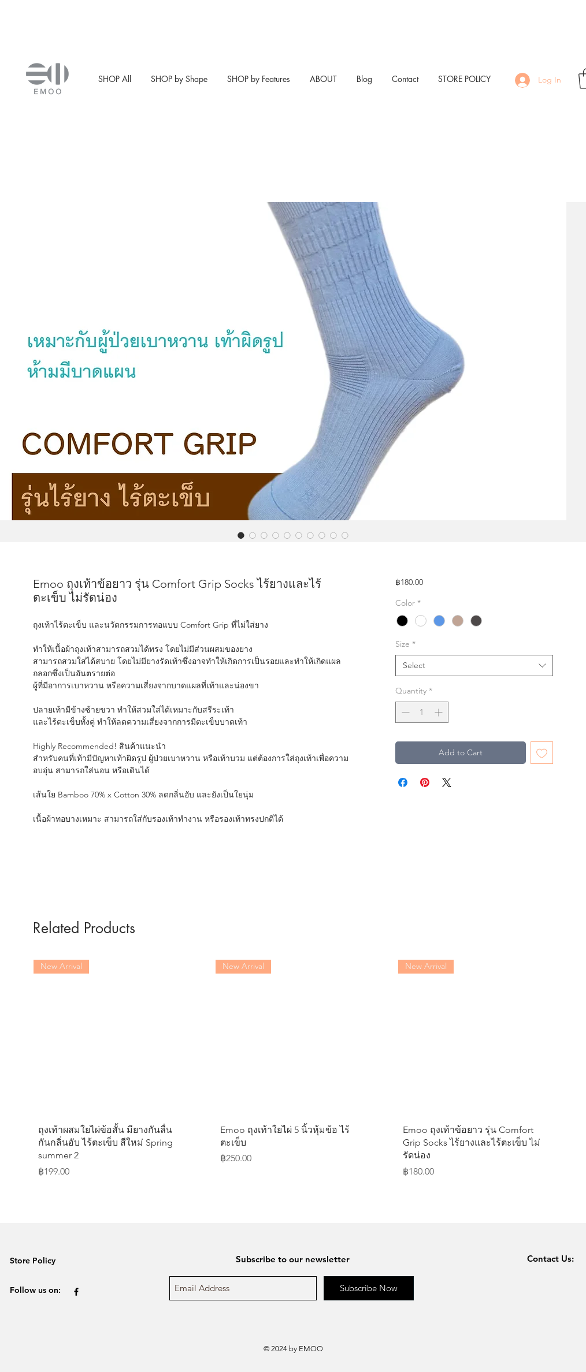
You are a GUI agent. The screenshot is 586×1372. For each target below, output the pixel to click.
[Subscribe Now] (369, 1288)
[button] (179, 79)
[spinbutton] (421, 712)
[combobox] (474, 666)
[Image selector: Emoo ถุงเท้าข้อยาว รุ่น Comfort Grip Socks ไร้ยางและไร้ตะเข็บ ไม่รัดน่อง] (241, 535)
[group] (293, 1086)
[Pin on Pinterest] (425, 782)
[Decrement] (404, 712)
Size (405, 644)
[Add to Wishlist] (542, 752)
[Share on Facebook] (403, 782)
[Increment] (439, 712)
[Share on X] (447, 782)
